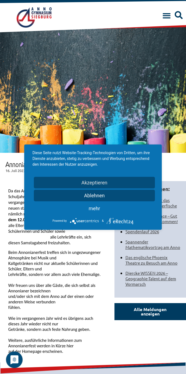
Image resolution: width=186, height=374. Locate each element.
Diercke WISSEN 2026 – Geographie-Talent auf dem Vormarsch (150, 278)
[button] (166, 16)
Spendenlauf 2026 (142, 231)
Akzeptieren (94, 182)
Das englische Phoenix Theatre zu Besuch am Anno (151, 260)
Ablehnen (94, 195)
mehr (94, 208)
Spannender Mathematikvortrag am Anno (152, 244)
